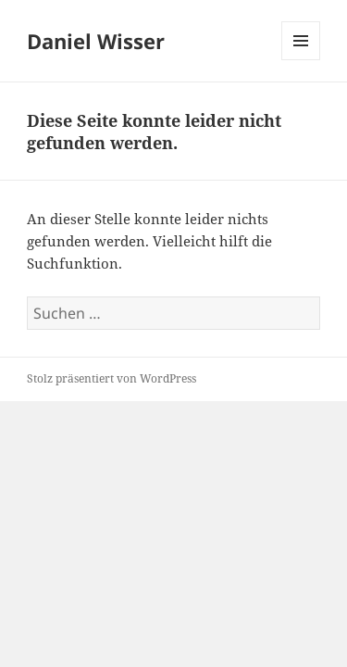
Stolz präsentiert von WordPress (111, 378)
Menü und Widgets (301, 59)
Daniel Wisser (96, 41)
